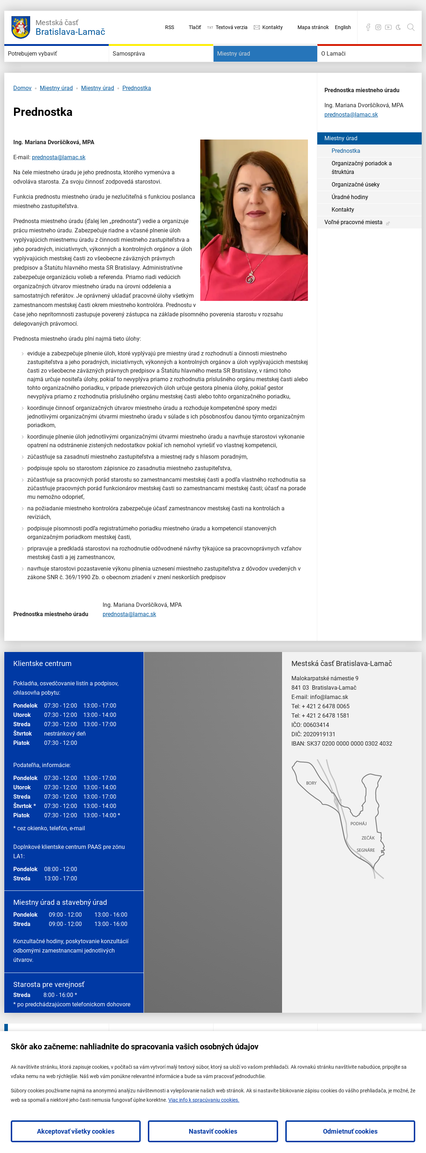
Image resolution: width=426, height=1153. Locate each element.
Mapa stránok (313, 27)
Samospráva (140, 65)
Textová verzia (232, 27)
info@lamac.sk (329, 718)
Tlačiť (195, 27)
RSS (169, 27)
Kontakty (272, 27)
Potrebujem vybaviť (48, 65)
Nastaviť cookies (213, 1131)
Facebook (368, 27)
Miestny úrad (245, 65)
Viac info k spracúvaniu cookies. (203, 1100)
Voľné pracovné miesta (353, 243)
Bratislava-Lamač (70, 26)
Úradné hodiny (350, 218)
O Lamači (343, 65)
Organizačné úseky (356, 206)
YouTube (388, 27)
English (343, 27)
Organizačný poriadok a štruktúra (362, 189)
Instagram (378, 27)
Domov (22, 109)
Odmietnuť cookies (350, 1131)
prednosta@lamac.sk (58, 178)
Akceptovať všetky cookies (75, 1131)
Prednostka (136, 109)
